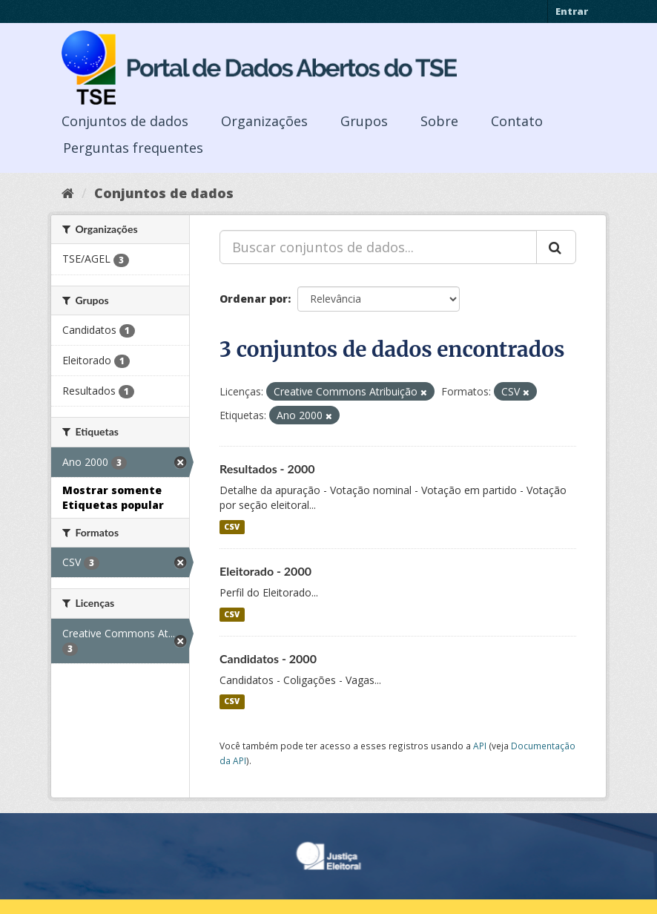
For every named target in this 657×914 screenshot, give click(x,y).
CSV (232, 527)
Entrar (571, 11)
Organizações (264, 121)
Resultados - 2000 (267, 468)
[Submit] (556, 247)
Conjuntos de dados (125, 121)
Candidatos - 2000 (268, 658)
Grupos (364, 121)
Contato (517, 121)
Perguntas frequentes (133, 148)
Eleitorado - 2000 (265, 571)
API (479, 746)
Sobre (439, 121)
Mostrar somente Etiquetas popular (113, 497)
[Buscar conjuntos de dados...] (378, 247)
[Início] (68, 193)
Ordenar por (253, 299)
